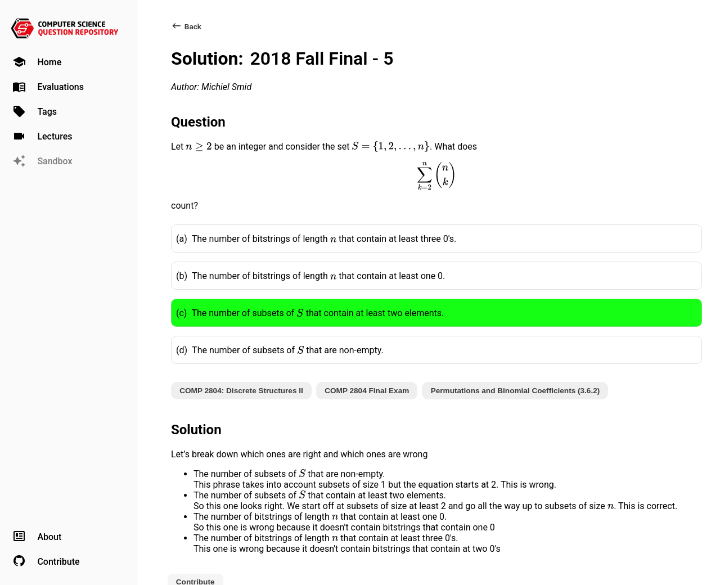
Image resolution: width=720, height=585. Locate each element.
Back (186, 26)
